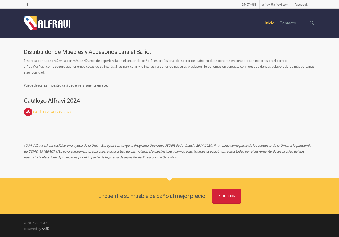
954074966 (249, 4)
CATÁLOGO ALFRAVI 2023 (52, 112)
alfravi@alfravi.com (275, 4)
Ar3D (46, 228)
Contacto (288, 23)
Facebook (301, 4)
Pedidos (227, 196)
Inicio (269, 23)
